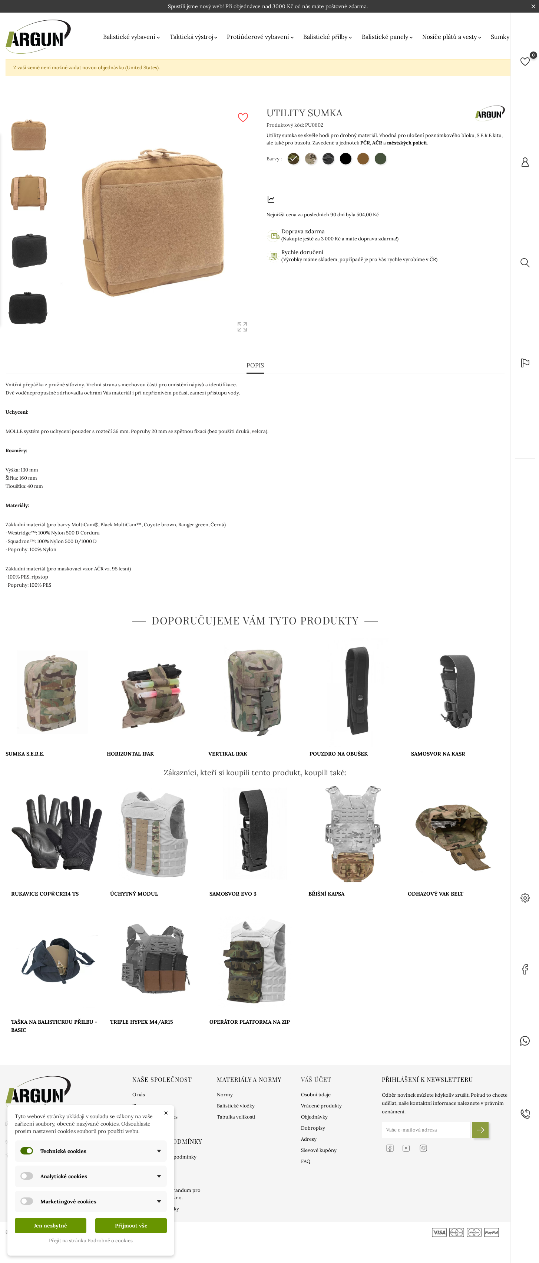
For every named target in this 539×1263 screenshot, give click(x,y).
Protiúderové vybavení (261, 37)
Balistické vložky (236, 1100)
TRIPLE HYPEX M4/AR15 (141, 1016)
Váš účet (316, 1074)
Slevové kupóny (319, 1145)
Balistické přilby (328, 37)
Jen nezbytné (50, 1225)
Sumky (503, 37)
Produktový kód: (285, 125)
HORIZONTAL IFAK (130, 748)
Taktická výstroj (194, 37)
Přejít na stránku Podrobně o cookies (91, 1240)
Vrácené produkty (321, 1100)
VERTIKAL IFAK (227, 748)
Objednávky (314, 1112)
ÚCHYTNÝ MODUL (134, 888)
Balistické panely (388, 37)
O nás (138, 1089)
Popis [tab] (255, 359)
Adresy (309, 1134)
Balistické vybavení (132, 37)
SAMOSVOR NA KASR (438, 748)
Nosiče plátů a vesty (452, 37)
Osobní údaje (316, 1089)
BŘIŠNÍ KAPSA (326, 888)
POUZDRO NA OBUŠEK (339, 748)
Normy (225, 1089)
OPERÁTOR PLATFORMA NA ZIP (249, 1016)
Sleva (138, 1100)
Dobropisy (313, 1123)
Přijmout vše (131, 1225)
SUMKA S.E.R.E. (25, 748)
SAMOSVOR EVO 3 (233, 888)
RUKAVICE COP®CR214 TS (45, 888)
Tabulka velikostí (236, 1112)
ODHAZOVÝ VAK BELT (435, 888)
